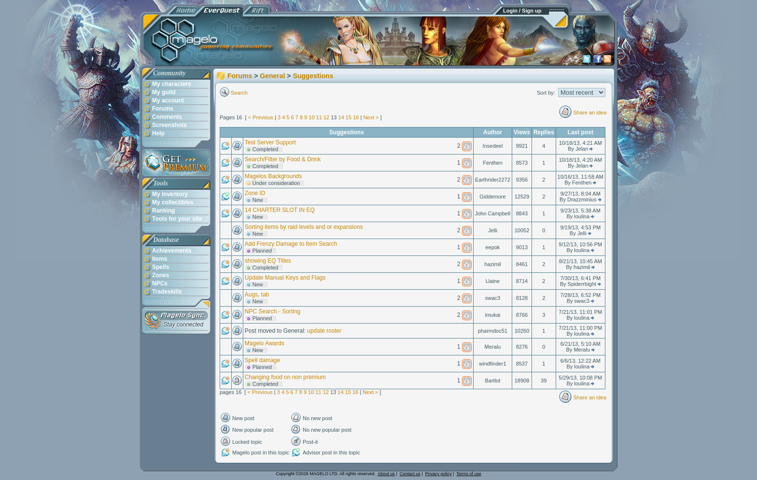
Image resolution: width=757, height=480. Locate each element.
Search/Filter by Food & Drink (283, 159)
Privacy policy (438, 473)
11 (319, 117)
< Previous (260, 117)
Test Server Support (270, 142)
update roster (324, 330)
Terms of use (468, 473)
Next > (370, 117)
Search (239, 93)
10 (311, 117)
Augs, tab (257, 294)
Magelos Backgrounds (273, 176)
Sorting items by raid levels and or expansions (304, 227)
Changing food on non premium (285, 377)
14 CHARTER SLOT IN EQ (280, 210)
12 (326, 117)
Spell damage (262, 360)
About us (386, 473)
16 (356, 117)
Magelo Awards (264, 343)
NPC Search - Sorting (272, 311)
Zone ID (255, 193)
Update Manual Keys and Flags (285, 277)
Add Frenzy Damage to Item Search (291, 243)
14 (341, 117)
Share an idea (590, 112)
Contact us (410, 473)
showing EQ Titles (268, 260)
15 (348, 117)
